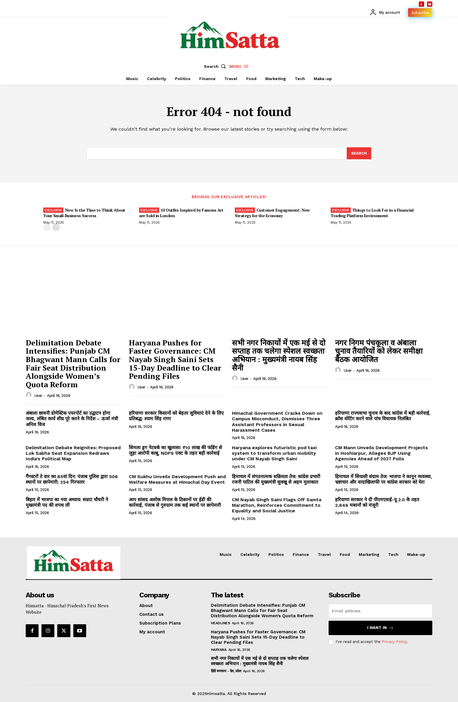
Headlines (220, 623)
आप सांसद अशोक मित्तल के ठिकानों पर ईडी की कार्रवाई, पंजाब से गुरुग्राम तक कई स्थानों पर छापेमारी (175, 502)
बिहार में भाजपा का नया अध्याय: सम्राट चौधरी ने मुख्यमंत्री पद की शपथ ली (67, 502)
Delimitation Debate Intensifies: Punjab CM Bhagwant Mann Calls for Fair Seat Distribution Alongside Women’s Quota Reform (73, 363)
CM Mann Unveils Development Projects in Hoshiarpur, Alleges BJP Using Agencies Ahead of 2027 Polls (381, 453)
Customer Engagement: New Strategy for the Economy (272, 212)
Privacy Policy (394, 642)
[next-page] (56, 227)
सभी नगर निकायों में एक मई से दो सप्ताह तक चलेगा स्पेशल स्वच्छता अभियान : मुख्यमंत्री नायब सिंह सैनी (278, 355)
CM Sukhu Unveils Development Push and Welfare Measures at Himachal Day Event (177, 479)
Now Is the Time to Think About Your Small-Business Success (84, 212)
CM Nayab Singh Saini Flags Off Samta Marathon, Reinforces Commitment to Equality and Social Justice (276, 505)
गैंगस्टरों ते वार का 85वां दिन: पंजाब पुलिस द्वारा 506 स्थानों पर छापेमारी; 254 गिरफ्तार (72, 479)
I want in (380, 628)
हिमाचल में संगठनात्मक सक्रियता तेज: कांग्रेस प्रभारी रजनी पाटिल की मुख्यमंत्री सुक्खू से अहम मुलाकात (276, 479)
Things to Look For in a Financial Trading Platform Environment (372, 212)
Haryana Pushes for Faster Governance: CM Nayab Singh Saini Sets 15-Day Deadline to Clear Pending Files (175, 359)
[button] (216, 66)
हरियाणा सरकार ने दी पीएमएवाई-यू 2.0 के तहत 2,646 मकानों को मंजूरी (377, 502)
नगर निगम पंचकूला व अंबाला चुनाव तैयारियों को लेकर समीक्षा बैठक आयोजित (379, 351)
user (38, 395)
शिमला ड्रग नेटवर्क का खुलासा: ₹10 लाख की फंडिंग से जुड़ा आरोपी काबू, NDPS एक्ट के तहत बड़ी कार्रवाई (175, 450)
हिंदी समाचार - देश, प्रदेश (226, 671)
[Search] (359, 153)
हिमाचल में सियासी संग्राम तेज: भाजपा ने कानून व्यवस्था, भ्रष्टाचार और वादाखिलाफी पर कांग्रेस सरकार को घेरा (383, 479)
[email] (380, 611)
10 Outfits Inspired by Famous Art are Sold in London (181, 212)
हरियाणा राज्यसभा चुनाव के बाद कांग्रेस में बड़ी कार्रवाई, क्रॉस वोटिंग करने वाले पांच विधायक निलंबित (383, 415)
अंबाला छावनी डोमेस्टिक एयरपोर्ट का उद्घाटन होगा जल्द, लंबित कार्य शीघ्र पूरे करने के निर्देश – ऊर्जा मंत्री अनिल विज (72, 418)
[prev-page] (47, 227)
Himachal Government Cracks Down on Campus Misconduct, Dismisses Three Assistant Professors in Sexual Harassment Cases (277, 421)
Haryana (219, 650)
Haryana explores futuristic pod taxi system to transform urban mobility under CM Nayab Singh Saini (274, 453)
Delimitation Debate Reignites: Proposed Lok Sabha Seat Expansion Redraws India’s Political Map (73, 453)
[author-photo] (29, 395)
